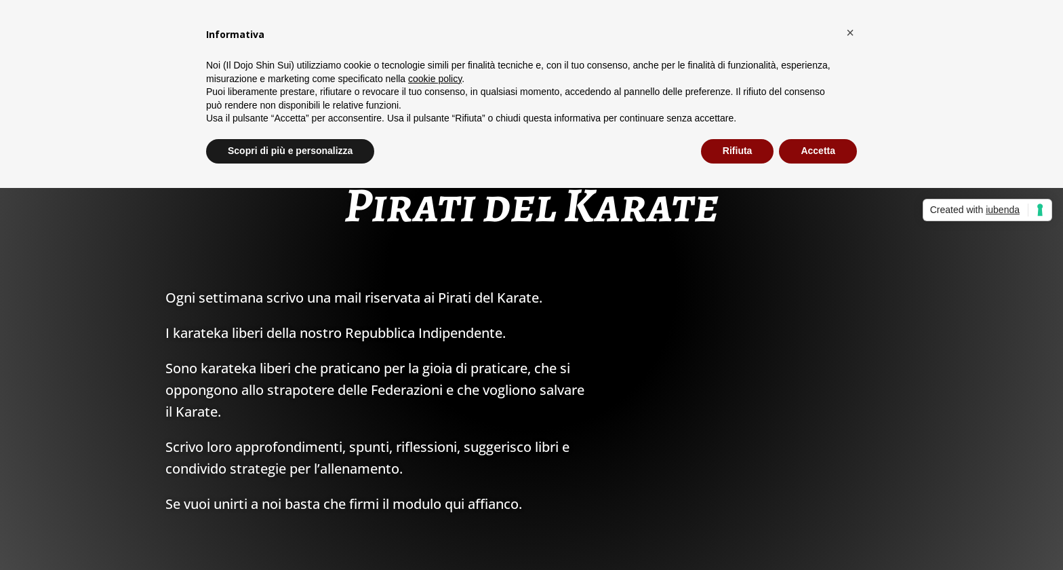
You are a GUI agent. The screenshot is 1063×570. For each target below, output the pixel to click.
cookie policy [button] (435, 78)
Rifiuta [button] (738, 150)
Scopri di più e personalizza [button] (290, 150)
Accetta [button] (818, 150)
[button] (850, 32)
